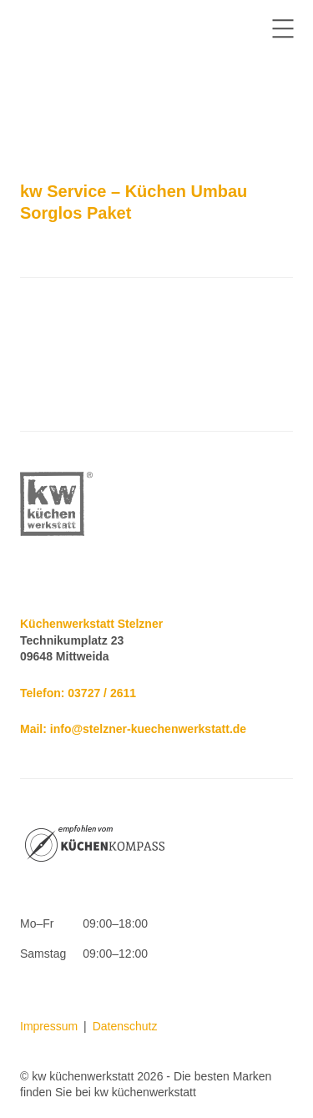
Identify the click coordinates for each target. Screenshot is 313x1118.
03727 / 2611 (102, 693)
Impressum (49, 1026)
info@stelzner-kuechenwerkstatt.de (148, 729)
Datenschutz (125, 1026)
